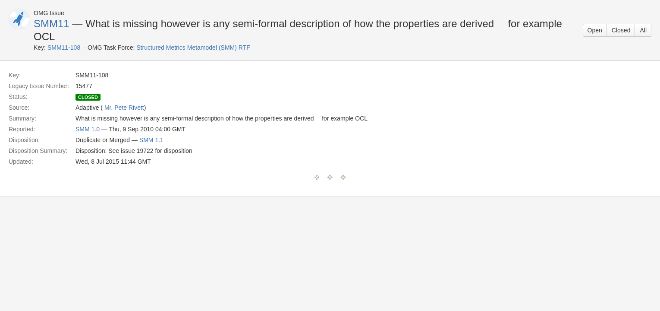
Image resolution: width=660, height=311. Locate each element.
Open (595, 30)
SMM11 (51, 23)
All (643, 30)
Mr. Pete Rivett (124, 107)
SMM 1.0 (87, 129)
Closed (621, 30)
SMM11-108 (63, 47)
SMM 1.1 (151, 139)
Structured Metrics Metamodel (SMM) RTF (193, 47)
